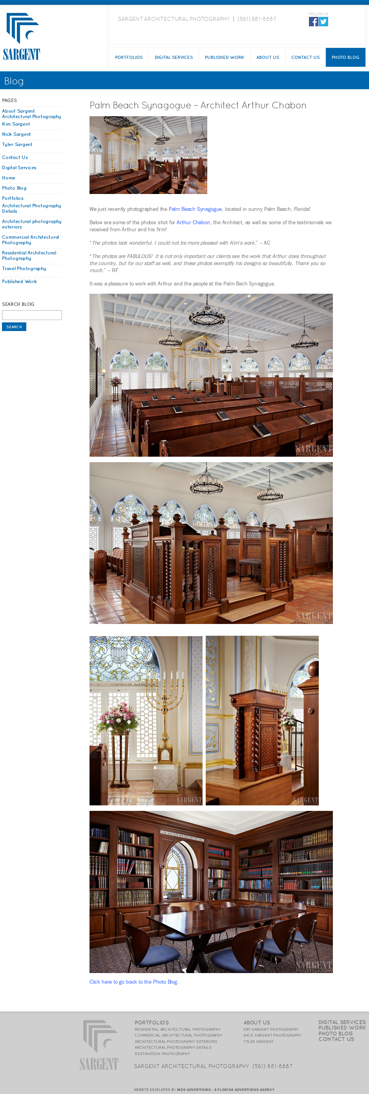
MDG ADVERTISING (194, 1090)
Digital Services (174, 57)
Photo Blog (346, 57)
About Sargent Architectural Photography (31, 113)
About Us (267, 57)
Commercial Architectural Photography (30, 239)
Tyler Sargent (17, 144)
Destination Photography (162, 1053)
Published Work (224, 57)
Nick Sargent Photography (272, 1035)
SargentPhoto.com (21, 36)
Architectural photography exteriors (176, 1041)
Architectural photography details (173, 1047)
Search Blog (18, 304)
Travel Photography (24, 268)
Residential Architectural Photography (29, 255)
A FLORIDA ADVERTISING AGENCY (244, 1090)
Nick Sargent (16, 134)
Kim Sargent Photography (270, 1029)
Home (8, 177)
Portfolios (128, 57)
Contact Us (305, 57)
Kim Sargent (16, 123)
